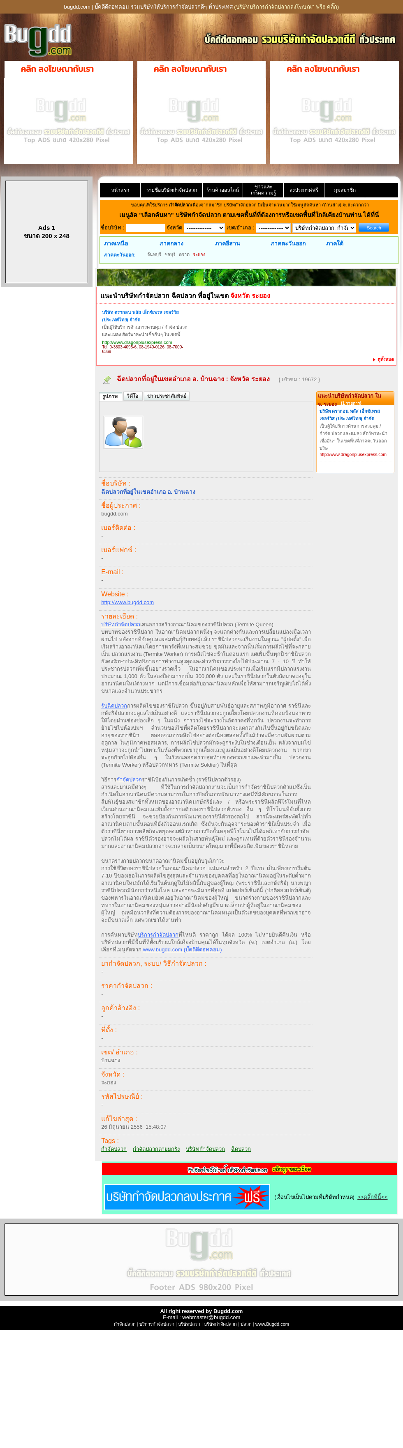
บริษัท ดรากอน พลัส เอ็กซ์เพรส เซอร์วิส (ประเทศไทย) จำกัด (140, 316)
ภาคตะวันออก (288, 243)
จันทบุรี (154, 254)
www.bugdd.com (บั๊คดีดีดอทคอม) (182, 949)
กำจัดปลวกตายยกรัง (156, 1149)
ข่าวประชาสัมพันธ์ (166, 396)
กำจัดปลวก (129, 780)
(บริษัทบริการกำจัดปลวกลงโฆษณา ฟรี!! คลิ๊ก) (286, 7)
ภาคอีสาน (227, 243)
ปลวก (246, 1324)
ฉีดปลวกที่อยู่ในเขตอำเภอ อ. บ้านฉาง (170, 379)
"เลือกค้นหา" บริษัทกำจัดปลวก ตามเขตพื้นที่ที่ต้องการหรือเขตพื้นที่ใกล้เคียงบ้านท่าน (251, 214)
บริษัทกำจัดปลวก (120, 624)
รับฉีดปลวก (114, 706)
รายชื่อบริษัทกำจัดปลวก (171, 190)
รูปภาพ (110, 396)
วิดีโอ (133, 396)
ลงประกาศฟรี (304, 190)
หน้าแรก (120, 190)
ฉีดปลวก (241, 1149)
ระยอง (199, 254)
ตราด (184, 254)
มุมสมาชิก (345, 190)
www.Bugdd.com (272, 1324)
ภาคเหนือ (116, 243)
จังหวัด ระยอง (250, 379)
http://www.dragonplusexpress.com (137, 342)
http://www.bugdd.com (127, 602)
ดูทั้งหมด (383, 359)
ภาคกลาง (171, 243)
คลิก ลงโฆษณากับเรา (57, 68)
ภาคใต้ (334, 243)
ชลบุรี (170, 254)
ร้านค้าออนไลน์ (222, 190)
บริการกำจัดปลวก (158, 935)
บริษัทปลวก (189, 1324)
